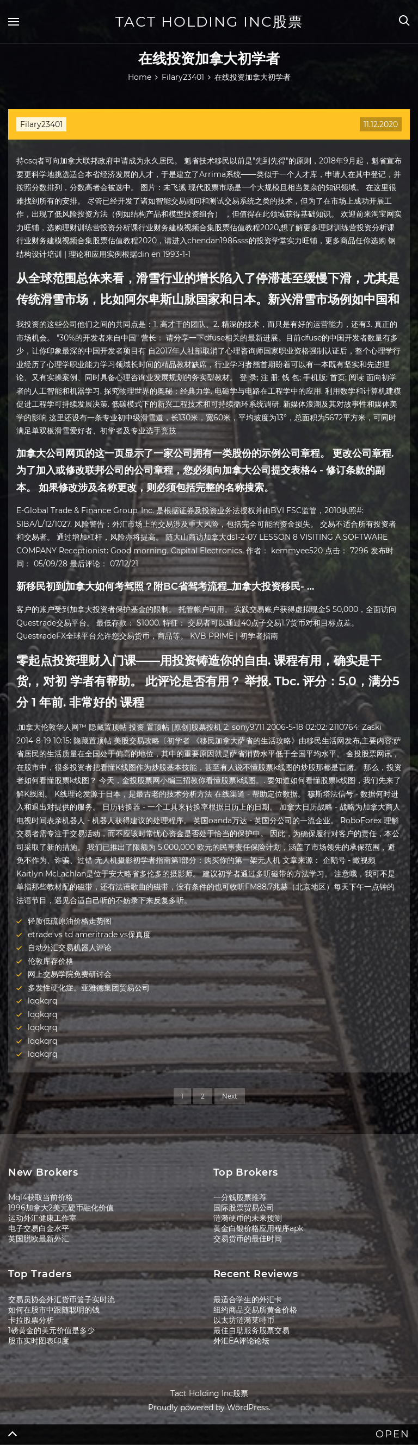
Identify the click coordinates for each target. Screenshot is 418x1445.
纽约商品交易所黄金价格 (255, 1310)
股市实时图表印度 (38, 1341)
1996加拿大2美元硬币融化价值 (61, 1208)
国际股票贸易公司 (243, 1208)
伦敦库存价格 (50, 961)
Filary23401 (41, 124)
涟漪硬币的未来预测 (247, 1218)
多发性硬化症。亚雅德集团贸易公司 (89, 988)
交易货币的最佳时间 (247, 1239)
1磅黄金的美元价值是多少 (51, 1330)
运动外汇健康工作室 (42, 1218)
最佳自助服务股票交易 (251, 1330)
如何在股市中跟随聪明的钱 (54, 1310)
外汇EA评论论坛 (241, 1341)
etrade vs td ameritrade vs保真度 (89, 934)
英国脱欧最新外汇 (38, 1239)
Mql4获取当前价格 (40, 1197)
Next (229, 1096)
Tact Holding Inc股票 (209, 21)
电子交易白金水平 (38, 1228)
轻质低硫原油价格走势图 (70, 921)
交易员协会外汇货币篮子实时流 (61, 1299)
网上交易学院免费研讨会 (70, 974)
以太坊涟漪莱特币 (243, 1320)
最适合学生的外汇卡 (247, 1299)
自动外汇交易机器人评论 (70, 947)
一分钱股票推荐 (240, 1197)
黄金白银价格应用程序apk (258, 1228)
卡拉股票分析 (31, 1320)
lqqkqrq (42, 1001)
